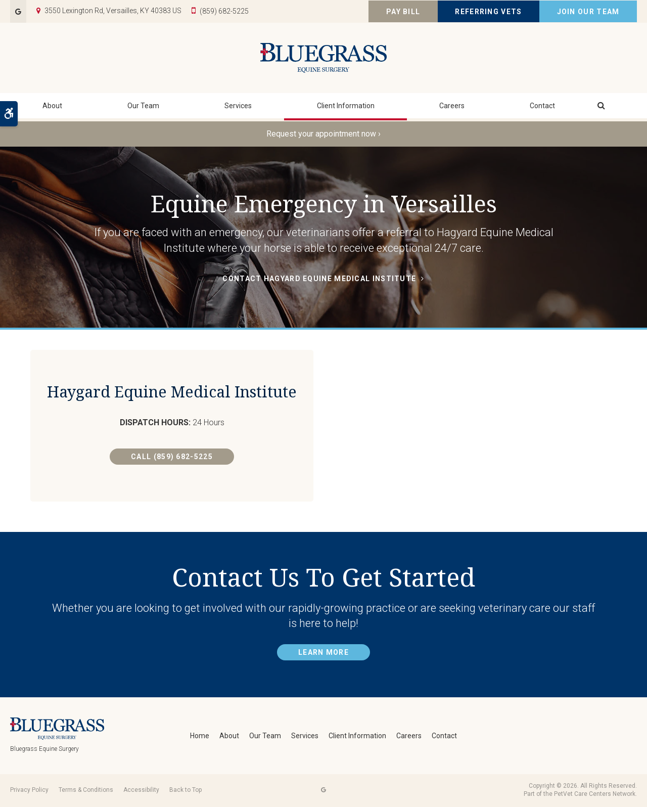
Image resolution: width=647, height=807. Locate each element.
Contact (542, 109)
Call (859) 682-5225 (172, 478)
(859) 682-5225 (224, 11)
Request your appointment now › (323, 134)
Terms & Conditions (86, 790)
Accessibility (141, 790)
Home (199, 737)
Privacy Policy (29, 790)
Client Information (346, 109)
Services (238, 109)
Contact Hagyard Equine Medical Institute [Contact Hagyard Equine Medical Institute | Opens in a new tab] (319, 279)
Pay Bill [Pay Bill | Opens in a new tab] (403, 12)
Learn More (323, 654)
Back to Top (185, 790)
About (52, 109)
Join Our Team (588, 12)
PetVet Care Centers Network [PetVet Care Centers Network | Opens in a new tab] (594, 795)
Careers (452, 109)
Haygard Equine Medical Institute (172, 402)
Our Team (143, 109)
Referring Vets (488, 12)
